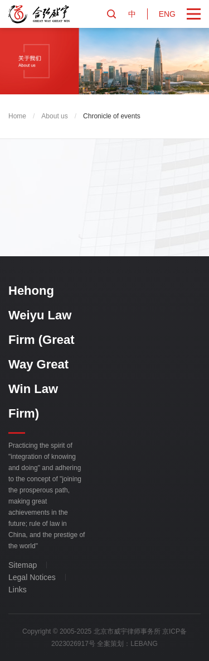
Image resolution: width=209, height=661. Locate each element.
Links (17, 589)
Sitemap (22, 565)
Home (17, 116)
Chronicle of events (111, 116)
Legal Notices (32, 577)
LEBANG (144, 644)
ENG (167, 13)
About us (54, 116)
